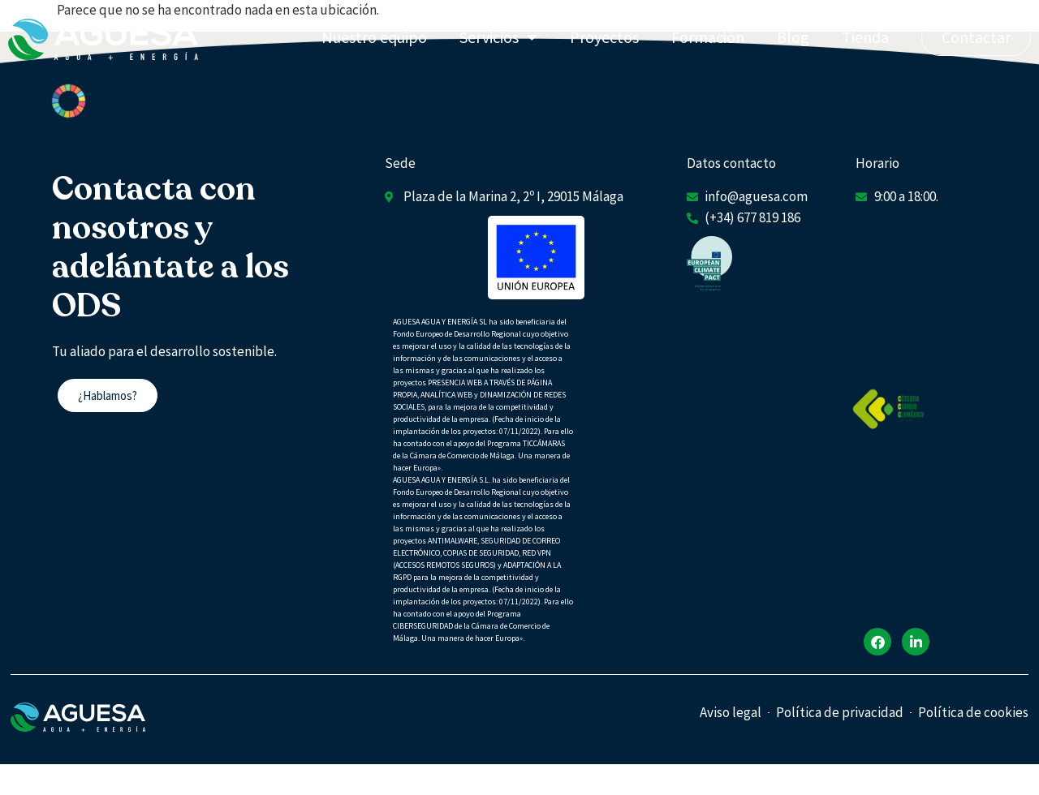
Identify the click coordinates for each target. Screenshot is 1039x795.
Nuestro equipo (374, 37)
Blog (793, 37)
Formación (707, 37)
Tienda (865, 37)
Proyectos (604, 37)
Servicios (498, 37)
